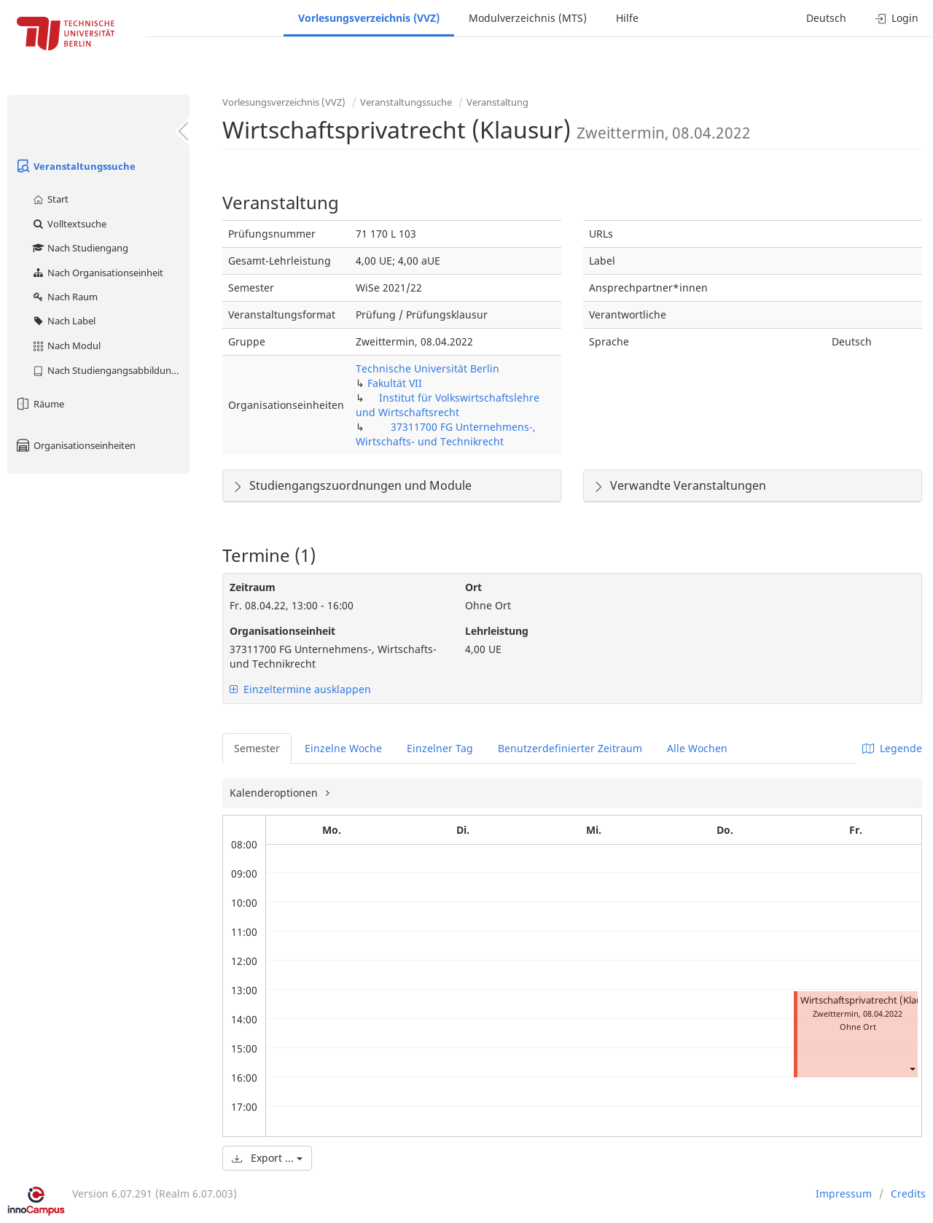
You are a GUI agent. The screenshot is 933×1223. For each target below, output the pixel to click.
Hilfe (627, 18)
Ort (473, 587)
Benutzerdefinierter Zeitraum (570, 748)
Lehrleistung (496, 631)
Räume (39, 403)
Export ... (267, 1158)
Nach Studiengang (79, 247)
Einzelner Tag (440, 748)
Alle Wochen (697, 748)
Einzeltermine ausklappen (300, 689)
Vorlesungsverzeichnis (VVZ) (369, 18)
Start (50, 199)
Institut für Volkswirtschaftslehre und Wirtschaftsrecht (447, 405)
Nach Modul (66, 345)
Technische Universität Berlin (427, 368)
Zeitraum (253, 587)
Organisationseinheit (282, 631)
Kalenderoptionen (275, 793)
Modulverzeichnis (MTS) (528, 18)
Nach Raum (64, 296)
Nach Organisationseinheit (97, 272)
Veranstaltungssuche (75, 166)
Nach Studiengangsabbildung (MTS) (110, 370)
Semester (257, 748)
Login (896, 18)
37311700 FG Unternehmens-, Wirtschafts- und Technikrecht (446, 434)
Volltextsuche (68, 223)
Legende (892, 748)
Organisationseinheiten (75, 445)
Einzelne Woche (343, 748)
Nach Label (63, 320)
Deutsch (826, 18)
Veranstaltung (497, 102)
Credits (908, 1193)
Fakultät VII (394, 383)
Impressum (844, 1193)
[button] (912, 1069)
